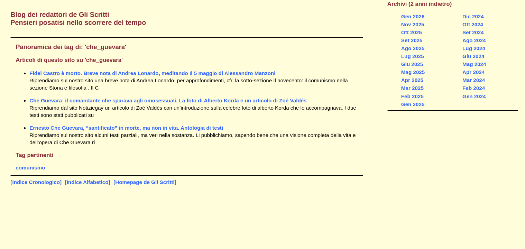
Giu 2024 (473, 56)
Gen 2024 (474, 96)
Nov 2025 (412, 24)
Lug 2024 (473, 48)
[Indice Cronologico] (36, 182)
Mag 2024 (474, 64)
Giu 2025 (412, 64)
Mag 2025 (413, 72)
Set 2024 (473, 32)
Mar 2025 (412, 88)
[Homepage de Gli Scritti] (144, 182)
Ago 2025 (413, 48)
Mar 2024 (473, 80)
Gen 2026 (413, 16)
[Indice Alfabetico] (87, 182)
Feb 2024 (473, 88)
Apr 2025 (412, 80)
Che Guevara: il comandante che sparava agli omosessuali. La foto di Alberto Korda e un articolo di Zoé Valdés (167, 100)
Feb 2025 (412, 96)
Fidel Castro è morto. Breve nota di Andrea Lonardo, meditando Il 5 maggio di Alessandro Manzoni (152, 73)
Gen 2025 (413, 104)
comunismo (30, 167)
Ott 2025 (411, 32)
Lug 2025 (412, 56)
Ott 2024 (472, 24)
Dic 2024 (473, 16)
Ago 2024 (474, 40)
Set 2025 (412, 40)
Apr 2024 (473, 72)
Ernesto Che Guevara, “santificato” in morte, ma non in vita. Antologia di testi (126, 128)
